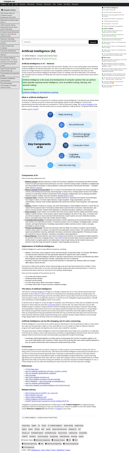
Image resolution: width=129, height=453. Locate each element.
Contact (67, 450)
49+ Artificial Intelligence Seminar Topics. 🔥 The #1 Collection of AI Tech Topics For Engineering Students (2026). (9, 62)
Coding (59, 4)
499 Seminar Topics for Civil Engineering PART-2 (114, 50)
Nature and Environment (59, 429)
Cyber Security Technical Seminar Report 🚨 (8, 69)
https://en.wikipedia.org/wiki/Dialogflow (37, 383)
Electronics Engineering (42, 440)
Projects (3, 4)
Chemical (39, 4)
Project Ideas (26, 425)
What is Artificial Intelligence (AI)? (36, 397)
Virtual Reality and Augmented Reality (10, 74)
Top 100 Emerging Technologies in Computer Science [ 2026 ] (8, 85)
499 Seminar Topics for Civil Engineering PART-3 (114, 46)
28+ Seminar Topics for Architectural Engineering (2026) (112, 35)
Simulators (32, 436)
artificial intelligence (87, 104)
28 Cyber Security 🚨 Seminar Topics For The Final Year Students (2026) (10, 34)
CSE (16, 4)
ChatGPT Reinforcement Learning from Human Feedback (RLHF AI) (47, 401)
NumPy (48, 429)
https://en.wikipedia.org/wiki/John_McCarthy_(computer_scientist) (46, 371)
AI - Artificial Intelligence (29, 56)
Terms (43, 450)
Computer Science (58, 440)
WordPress (60, 450)
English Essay (79, 425)
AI (12, 4)
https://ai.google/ (30, 375)
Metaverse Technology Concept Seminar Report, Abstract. (8, 41)
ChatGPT (25, 436)
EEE (41, 443)
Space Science (62, 433)
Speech (24, 429)
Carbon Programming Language (7, 47)
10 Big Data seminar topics (110, 21)
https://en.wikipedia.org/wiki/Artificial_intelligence (40, 373)
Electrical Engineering (29, 443)
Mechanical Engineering (53, 443)
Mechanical (30, 4)
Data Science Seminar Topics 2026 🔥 (9, 21)
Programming (54, 436)
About (48, 450)
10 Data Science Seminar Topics (111, 12)
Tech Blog (67, 4)
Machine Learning (35, 188)
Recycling (74, 436)
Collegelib (58, 409)
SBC (42, 429)
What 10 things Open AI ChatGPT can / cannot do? (41, 393)
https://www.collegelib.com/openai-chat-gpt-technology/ (42, 379)
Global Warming (64, 436)
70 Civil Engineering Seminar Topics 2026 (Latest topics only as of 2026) (114, 54)
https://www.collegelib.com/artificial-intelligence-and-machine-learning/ (47, 385)
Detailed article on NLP (65, 196)
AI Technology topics (31, 369)
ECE (75, 440)
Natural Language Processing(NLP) (112, 26)
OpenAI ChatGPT (33, 109)
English (34, 425)
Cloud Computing (43, 436)
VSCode (37, 429)
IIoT (79, 429)
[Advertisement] (60, 22)
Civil (54, 4)
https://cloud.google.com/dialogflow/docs (52, 381)
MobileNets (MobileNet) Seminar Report (8, 79)
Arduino (81, 436)
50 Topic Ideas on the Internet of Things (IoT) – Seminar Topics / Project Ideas (113, 78)
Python (30, 429)
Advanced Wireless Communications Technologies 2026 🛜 (113, 82)
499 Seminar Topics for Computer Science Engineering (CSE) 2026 (8, 15)
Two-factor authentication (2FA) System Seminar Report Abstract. (10, 53)
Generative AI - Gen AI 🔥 (110, 23)
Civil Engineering (28, 447)
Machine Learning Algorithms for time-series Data (113, 15)
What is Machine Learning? (34, 395)
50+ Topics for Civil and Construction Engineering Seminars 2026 (113, 39)
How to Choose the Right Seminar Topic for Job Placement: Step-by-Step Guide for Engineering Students (114, 70)
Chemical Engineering (70, 443)
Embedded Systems (37, 433)
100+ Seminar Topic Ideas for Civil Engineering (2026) (112, 31)
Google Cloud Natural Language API (113, 18)
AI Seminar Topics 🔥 (108, 9)
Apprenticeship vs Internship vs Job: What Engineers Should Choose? (114, 60)
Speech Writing (68, 425)
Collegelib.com (9, 1)
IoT (9, 4)
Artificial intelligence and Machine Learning (40, 92)
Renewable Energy (50, 433)
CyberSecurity (73, 433)
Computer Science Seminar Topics (47, 56)
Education (75, 4)
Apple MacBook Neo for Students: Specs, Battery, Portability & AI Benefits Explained (114, 74)
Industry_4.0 (25, 433)
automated (52, 305)
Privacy (53, 450)
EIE (69, 440)
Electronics (47, 4)
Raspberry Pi (72, 429)
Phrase (44, 425)
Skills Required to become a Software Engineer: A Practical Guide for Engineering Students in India (113, 65)
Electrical (22, 4)
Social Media (83, 433)
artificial (60, 236)
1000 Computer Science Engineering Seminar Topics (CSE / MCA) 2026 (9, 27)
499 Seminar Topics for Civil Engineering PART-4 (114, 43)
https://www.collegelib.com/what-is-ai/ (37, 377)
